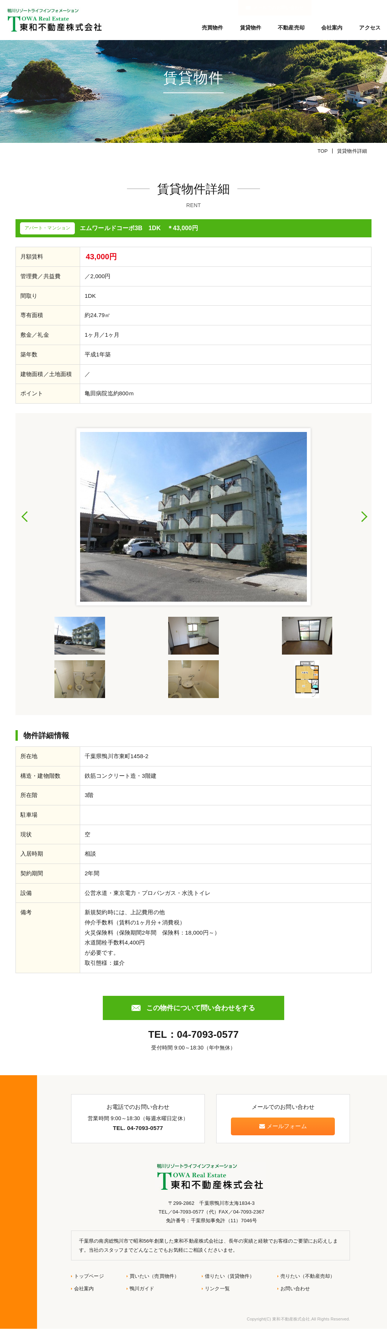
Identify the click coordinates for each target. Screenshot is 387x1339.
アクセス (370, 28)
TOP (322, 161)
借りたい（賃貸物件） (229, 1286)
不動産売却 (291, 28)
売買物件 (212, 28)
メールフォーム (283, 1136)
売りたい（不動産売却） (307, 1286)
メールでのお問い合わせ (349, 7)
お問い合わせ (295, 1299)
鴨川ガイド (142, 1299)
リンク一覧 (217, 1299)
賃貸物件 (251, 28)
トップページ (89, 1286)
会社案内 (332, 28)
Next (364, 527)
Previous (25, 527)
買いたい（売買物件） (154, 1286)
